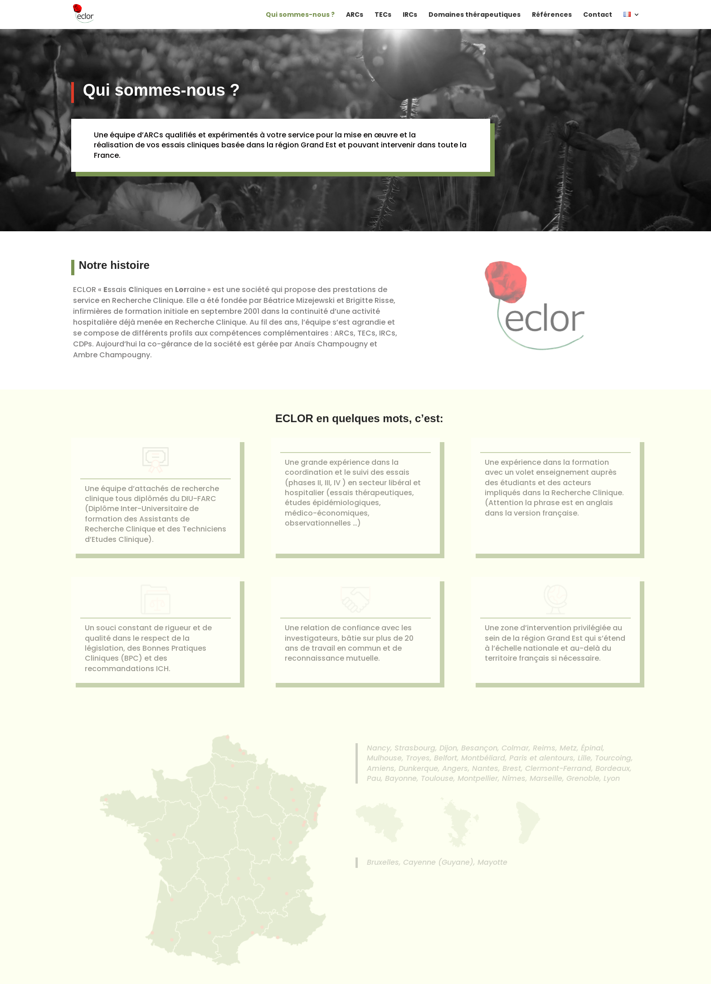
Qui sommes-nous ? (300, 15)
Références (552, 15)
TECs (383, 15)
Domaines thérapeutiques (475, 15)
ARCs (354, 15)
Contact (597, 15)
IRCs (410, 15)
